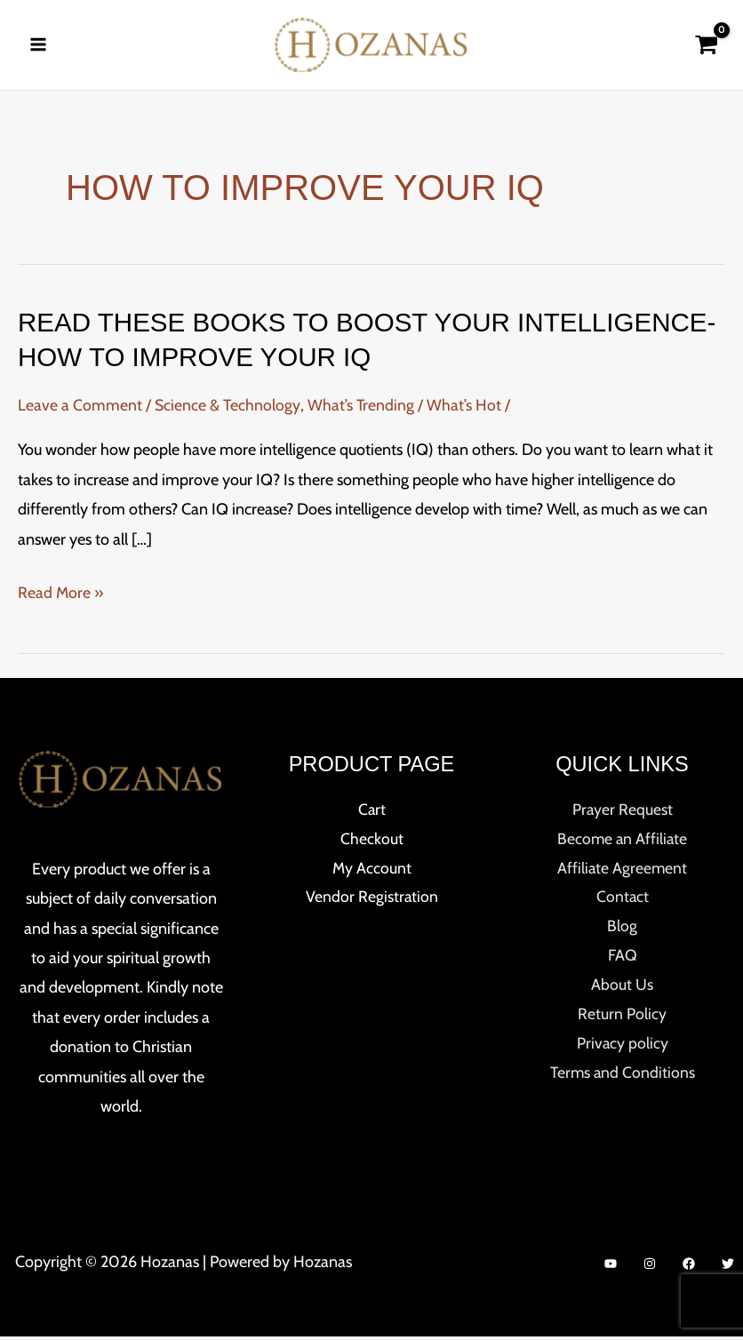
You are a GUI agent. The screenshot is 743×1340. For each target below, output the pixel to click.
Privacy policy (622, 1050)
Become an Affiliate (622, 843)
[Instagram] (649, 1267)
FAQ (622, 961)
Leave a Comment (80, 409)
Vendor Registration (371, 902)
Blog (622, 932)
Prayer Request (622, 813)
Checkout (371, 843)
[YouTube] (610, 1267)
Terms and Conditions (622, 1080)
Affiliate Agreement (622, 872)
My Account (371, 872)
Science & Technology (228, 409)
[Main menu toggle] (38, 47)
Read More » (61, 596)
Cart (371, 813)
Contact (622, 902)
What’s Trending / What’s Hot (405, 409)
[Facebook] (689, 1267)
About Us (622, 991)
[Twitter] (728, 1267)
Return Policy (622, 1021)
